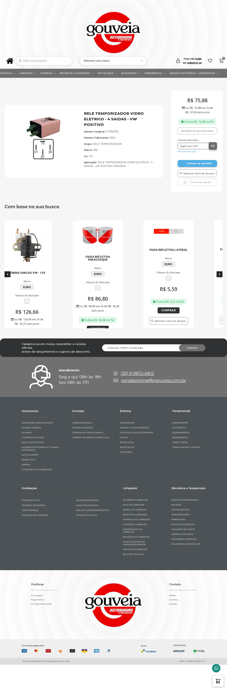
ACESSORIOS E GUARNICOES (37, 501)
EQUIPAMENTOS (180, 464)
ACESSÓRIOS (134, 73)
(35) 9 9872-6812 (137, 405)
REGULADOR (127, 474)
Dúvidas (173, 636)
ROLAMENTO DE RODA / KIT (186, 576)
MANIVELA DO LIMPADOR (136, 551)
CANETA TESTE (180, 474)
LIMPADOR (31, 73)
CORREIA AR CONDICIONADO (87, 464)
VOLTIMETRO (179, 460)
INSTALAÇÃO (111, 73)
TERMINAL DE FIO (31, 532)
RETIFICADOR (127, 479)
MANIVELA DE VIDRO (182, 566)
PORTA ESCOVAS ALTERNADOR (136, 464)
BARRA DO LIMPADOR (135, 542)
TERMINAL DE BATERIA (34, 537)
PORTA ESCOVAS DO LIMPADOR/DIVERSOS (134, 575)
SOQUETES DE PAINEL (87, 532)
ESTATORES (126, 484)
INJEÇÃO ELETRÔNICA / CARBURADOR (198, 73)
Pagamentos (37, 632)
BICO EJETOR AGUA (133, 586)
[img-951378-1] (43, 158)
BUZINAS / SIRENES (31, 460)
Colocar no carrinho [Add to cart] (199, 163)
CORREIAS (52, 73)
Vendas (172, 628)
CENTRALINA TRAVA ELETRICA (37, 455)
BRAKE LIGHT (29, 492)
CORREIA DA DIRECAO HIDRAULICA (90, 469)
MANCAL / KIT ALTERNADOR (134, 460)
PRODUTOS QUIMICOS (183, 556)
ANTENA (26, 497)
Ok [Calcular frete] (213, 146)
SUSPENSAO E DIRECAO (183, 571)
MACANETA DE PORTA (183, 561)
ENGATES (176, 537)
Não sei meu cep (187, 151)
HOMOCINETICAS (180, 542)
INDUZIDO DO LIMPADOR (136, 569)
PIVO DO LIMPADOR (133, 537)
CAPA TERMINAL (30, 542)
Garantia (173, 632)
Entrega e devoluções (41, 636)
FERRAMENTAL (159, 73)
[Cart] (221, 61)
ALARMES (27, 464)
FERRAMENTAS (180, 469)
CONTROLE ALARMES (33, 469)
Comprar (54, 323)
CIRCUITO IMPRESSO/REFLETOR (92, 542)
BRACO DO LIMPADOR (135, 547)
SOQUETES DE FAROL (87, 537)
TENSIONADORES (180, 547)
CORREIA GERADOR (82, 460)
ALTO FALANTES (30, 487)
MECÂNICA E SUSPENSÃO (80, 73)
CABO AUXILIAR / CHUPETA (186, 479)
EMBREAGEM (178, 551)
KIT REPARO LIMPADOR (135, 532)
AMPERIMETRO (180, 455)
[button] (218, 681)
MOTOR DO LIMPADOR (135, 581)
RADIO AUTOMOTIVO (33, 474)
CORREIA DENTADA (82, 455)
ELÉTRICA (11, 73)
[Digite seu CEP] (193, 146)
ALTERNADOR (127, 455)
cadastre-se (194, 62)
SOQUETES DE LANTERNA (35, 547)
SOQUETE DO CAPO (86, 547)
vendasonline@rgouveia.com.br (153, 412)
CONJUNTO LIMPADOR (135, 556)
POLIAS (124, 469)
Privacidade (36, 628)
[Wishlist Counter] (210, 61)
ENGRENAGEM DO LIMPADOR (132, 562)
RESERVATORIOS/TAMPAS (185, 532)
